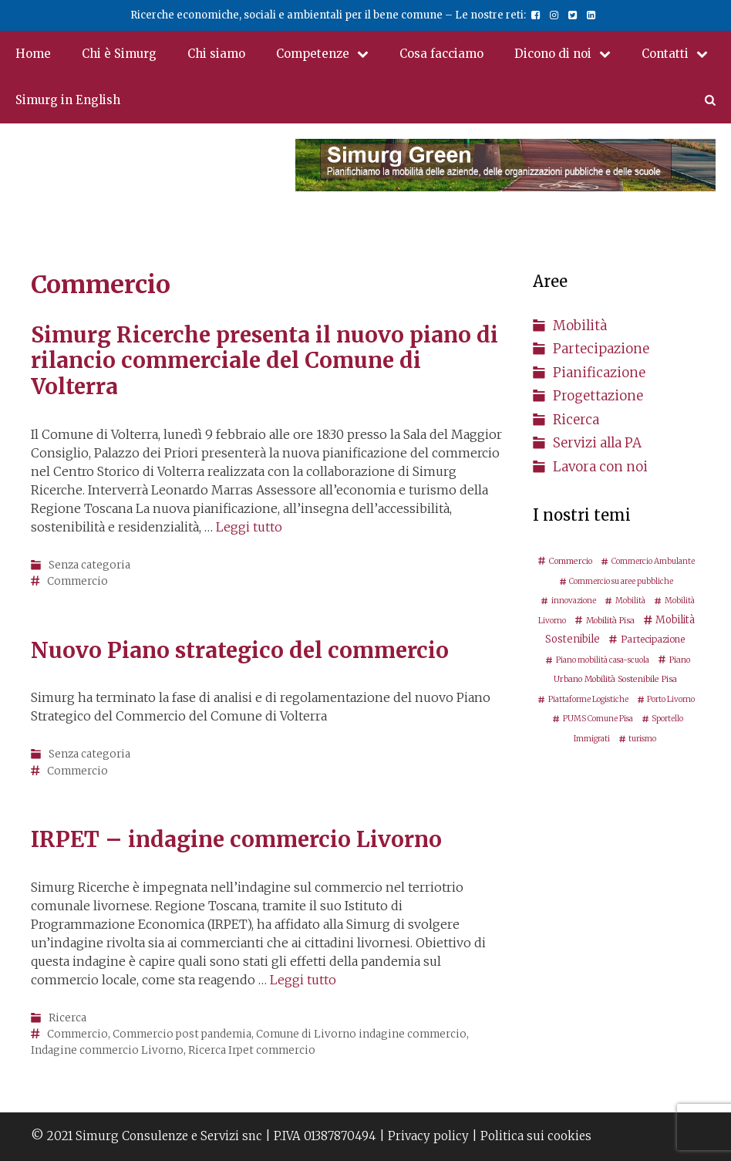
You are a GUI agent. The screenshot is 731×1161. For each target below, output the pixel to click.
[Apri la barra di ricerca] (710, 100)
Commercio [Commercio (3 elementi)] (570, 560)
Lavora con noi (600, 466)
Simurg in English (67, 100)
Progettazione (598, 395)
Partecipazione (601, 348)
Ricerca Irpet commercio (251, 1050)
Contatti (682, 54)
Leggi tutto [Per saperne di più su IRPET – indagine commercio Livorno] (303, 979)
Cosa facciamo (441, 53)
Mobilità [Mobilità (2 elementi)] (630, 601)
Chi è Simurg (119, 53)
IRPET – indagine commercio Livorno (236, 839)
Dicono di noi (570, 54)
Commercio (77, 581)
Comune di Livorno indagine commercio (361, 1034)
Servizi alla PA (597, 442)
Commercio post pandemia (182, 1034)
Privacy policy (428, 1136)
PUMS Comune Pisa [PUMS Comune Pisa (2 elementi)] (598, 719)
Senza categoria (89, 565)
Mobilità (580, 325)
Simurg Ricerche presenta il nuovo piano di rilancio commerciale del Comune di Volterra (264, 360)
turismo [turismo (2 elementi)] (642, 739)
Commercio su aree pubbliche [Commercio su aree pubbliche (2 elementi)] (621, 581)
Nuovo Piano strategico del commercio (240, 650)
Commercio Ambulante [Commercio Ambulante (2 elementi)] (653, 561)
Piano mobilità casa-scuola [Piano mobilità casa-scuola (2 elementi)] (602, 660)
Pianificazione (599, 372)
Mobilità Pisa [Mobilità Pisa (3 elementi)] (610, 620)
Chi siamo (216, 53)
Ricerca (67, 1017)
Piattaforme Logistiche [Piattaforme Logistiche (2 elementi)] (588, 699)
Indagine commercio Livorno (107, 1050)
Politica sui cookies (535, 1136)
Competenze (330, 54)
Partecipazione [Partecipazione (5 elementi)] (653, 639)
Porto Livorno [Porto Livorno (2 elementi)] (671, 699)
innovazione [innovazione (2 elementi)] (573, 601)
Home (33, 53)
